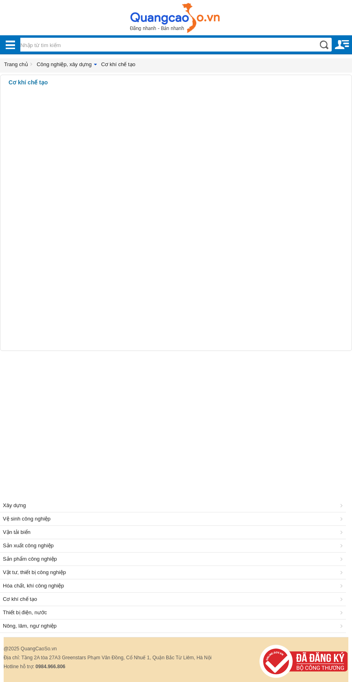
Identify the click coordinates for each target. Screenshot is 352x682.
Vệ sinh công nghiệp (174, 519)
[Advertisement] (176, 416)
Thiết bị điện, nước (174, 612)
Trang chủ (16, 64)
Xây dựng (174, 505)
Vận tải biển (174, 532)
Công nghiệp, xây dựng (64, 64)
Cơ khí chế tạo (118, 64)
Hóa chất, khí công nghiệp (174, 586)
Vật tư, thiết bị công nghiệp (174, 572)
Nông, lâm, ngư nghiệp (174, 626)
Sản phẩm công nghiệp (174, 559)
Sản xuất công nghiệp (174, 545)
